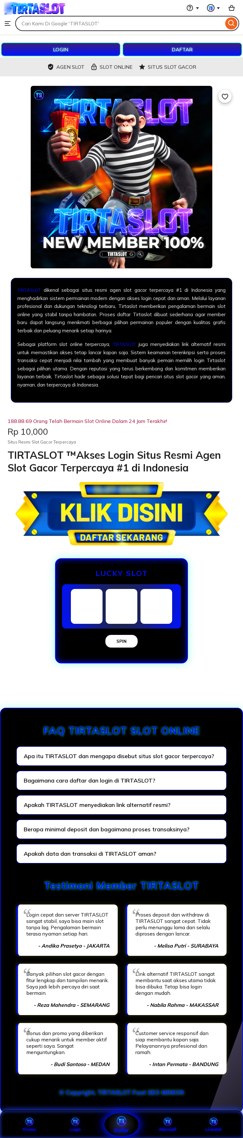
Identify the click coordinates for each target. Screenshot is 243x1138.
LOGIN (60, 49)
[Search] (231, 23)
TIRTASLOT (30, 290)
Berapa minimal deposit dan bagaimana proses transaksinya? (107, 829)
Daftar (121, 1124)
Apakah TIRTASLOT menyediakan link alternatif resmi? (97, 805)
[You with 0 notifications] (213, 8)
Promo (29, 1124)
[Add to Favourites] (225, 96)
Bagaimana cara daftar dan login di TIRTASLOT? (89, 780)
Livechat (213, 1124)
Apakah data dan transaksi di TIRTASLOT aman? (90, 853)
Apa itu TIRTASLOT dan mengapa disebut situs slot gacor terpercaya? (119, 756)
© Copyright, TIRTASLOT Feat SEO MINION (121, 1092)
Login (75, 1124)
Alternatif (168, 1124)
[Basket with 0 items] (231, 8)
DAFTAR (182, 49)
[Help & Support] (192, 8)
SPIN (121, 641)
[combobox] (119, 23)
